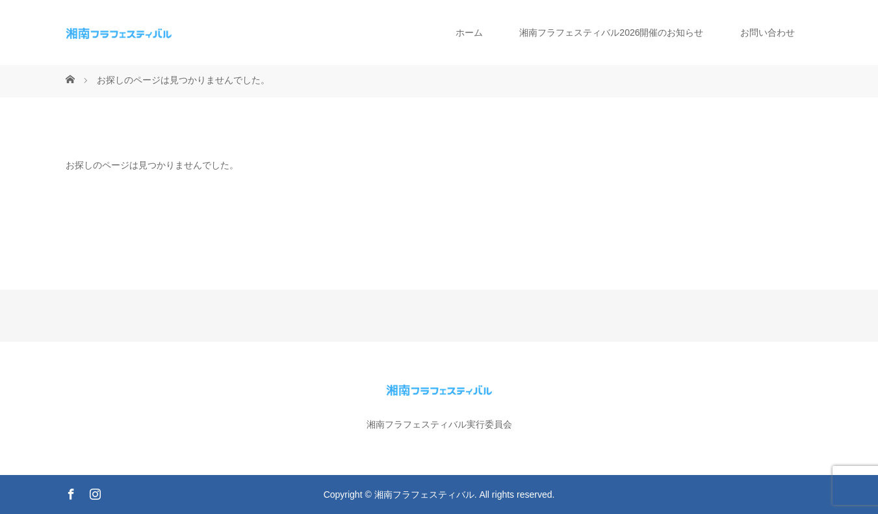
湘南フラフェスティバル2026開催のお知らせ (611, 32)
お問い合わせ (767, 32)
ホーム (469, 32)
